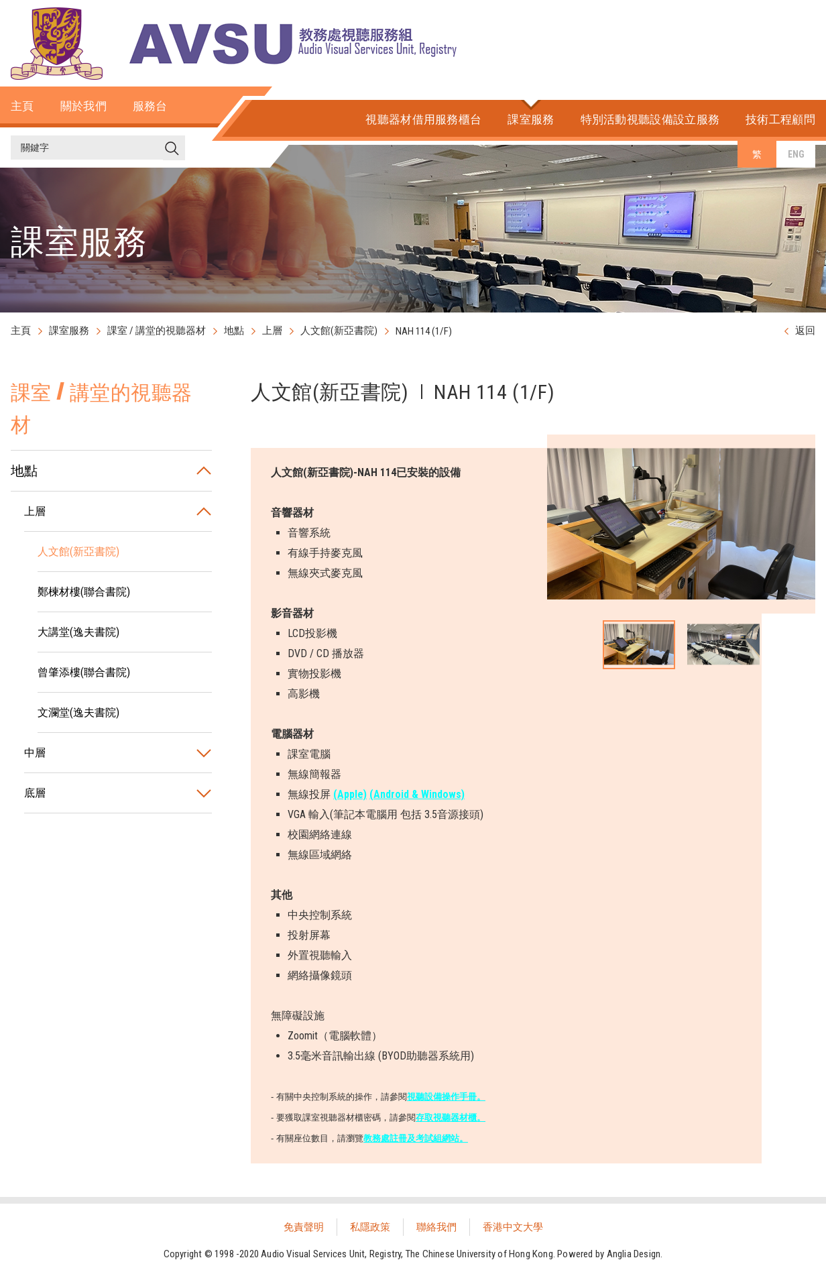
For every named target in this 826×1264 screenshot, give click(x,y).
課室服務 (69, 331)
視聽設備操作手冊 (442, 1097)
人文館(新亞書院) (338, 331)
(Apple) (350, 794)
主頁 (21, 331)
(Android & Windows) (417, 794)
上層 (272, 331)
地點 (234, 331)
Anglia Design (634, 1254)
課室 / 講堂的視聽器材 (156, 331)
